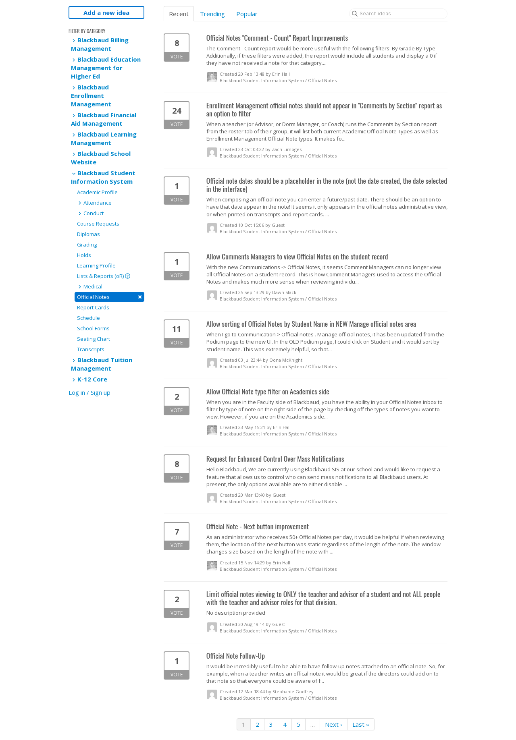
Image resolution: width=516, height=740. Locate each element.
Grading (87, 244)
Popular (247, 14)
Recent (179, 14)
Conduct (90, 213)
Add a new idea (106, 12)
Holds (84, 255)
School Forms (93, 328)
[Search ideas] (398, 13)
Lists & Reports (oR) (103, 276)
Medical (89, 286)
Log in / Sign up (89, 392)
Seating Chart (93, 338)
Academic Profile (97, 192)
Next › (333, 724)
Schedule (88, 317)
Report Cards (93, 307)
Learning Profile (96, 265)
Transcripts (90, 349)
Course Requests (98, 223)
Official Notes (109, 296)
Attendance (94, 202)
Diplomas (88, 234)
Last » (360, 724)
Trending (212, 14)
